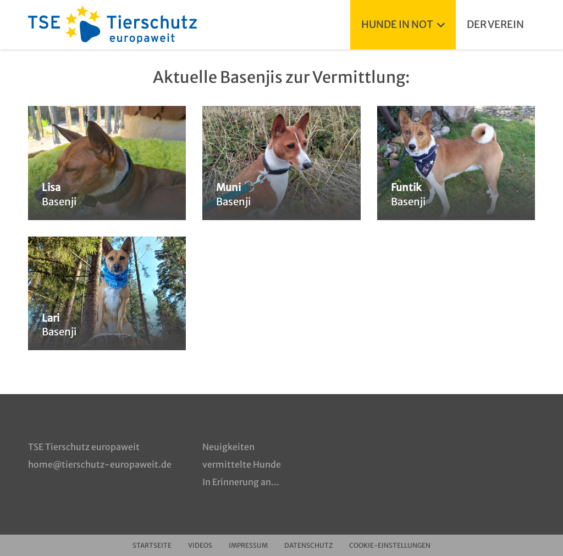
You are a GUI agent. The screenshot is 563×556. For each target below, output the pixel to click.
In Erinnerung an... (240, 481)
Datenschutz (308, 545)
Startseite (152, 545)
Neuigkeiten (228, 446)
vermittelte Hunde (241, 464)
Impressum (248, 545)
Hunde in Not (403, 24)
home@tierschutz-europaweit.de (100, 464)
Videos (200, 545)
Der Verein (495, 24)
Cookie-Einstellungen (389, 545)
